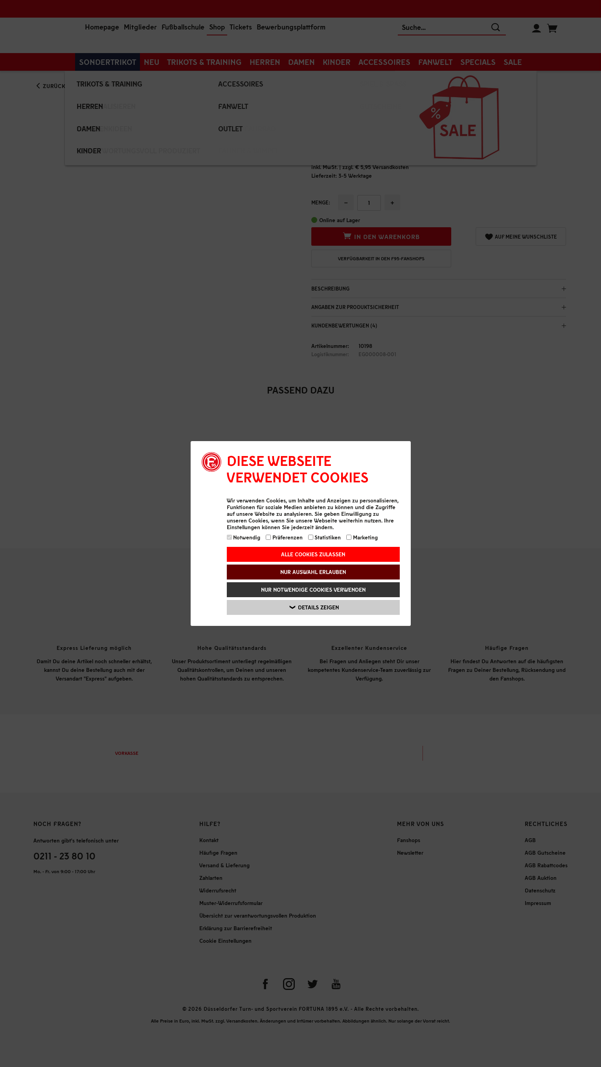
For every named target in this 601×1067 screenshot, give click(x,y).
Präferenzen (284, 537)
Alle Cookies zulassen (313, 554)
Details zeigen (314, 607)
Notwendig (244, 537)
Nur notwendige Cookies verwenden (313, 589)
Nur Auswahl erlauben (313, 571)
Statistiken (324, 537)
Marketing (362, 537)
